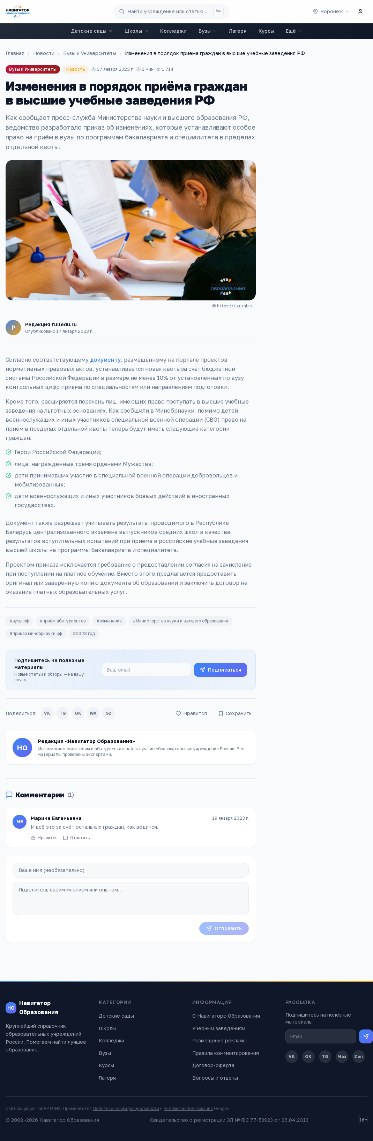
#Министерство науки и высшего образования (180, 620)
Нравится (44, 841)
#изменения (109, 620)
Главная (15, 53)
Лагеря (238, 31)
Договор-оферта (213, 1065)
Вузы (208, 31)
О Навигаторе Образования (226, 1016)
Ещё (294, 31)
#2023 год (84, 633)
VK (47, 713)
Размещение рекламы (219, 1040)
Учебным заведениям (218, 1028)
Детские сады (92, 31)
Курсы (266, 31)
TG (62, 713)
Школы (136, 31)
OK (78, 713)
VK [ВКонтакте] (292, 1056)
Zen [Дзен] (358, 1056)
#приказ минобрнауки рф (36, 633)
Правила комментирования (225, 1053)
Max (341, 1056)
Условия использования (188, 1108)
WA (93, 713)
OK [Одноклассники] (308, 1056)
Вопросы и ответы (215, 1078)
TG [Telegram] (325, 1056)
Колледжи (173, 31)
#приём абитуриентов (62, 620)
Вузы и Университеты (89, 53)
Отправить (224, 928)
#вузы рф (19, 620)
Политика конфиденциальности (126, 1108)
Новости (43, 53)
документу (105, 359)
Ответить (76, 841)
